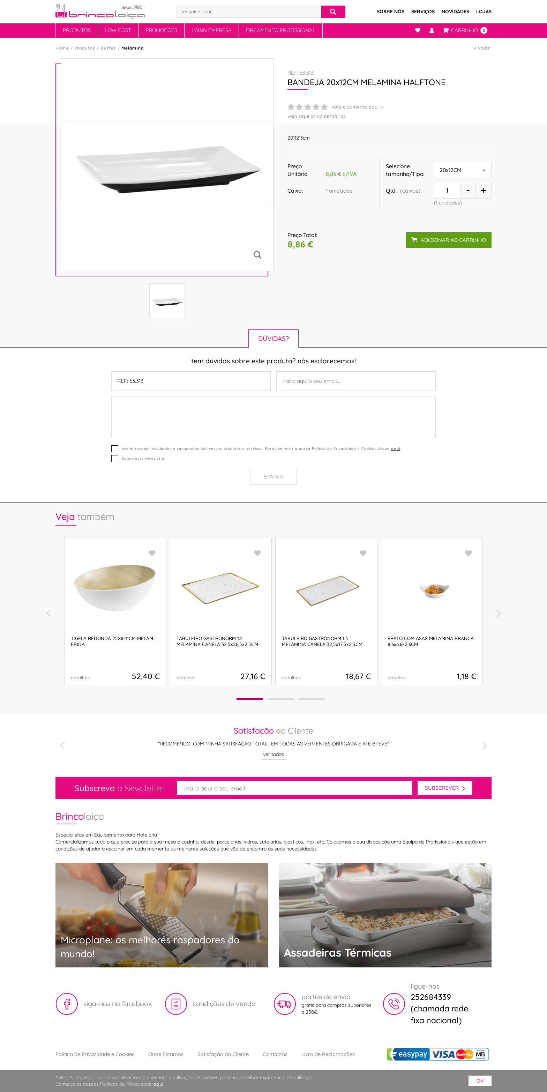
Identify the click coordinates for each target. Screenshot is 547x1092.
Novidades (455, 11)
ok (480, 1081)
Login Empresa (212, 30)
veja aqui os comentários (316, 116)
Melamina (132, 48)
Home (62, 48)
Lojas (484, 11)
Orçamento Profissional (280, 30)
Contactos (275, 1054)
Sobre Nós (390, 11)
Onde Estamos (165, 1054)
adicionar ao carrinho (448, 240)
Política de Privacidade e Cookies (94, 1054)
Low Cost (118, 30)
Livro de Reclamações (328, 1054)
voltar (485, 47)
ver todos (273, 754)
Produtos (77, 30)
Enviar (273, 476)
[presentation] (48, 614)
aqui (395, 448)
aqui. (158, 1084)
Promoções (161, 30)
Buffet (108, 48)
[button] (250, 699)
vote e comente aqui (355, 106)
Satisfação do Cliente (223, 1054)
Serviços (423, 11)
